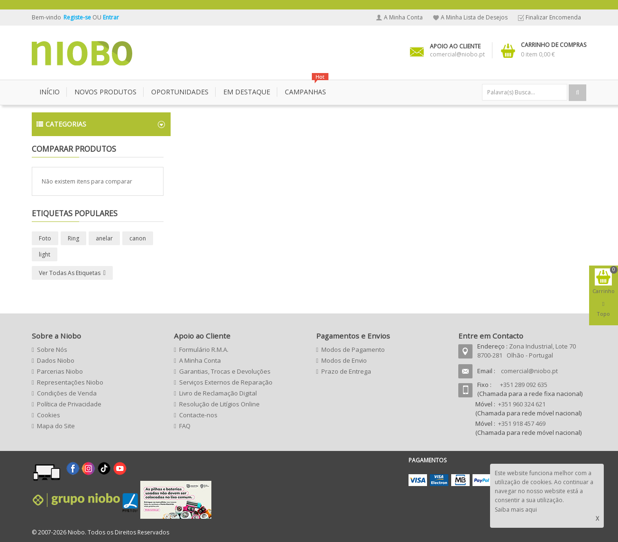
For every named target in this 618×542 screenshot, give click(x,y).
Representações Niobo (70, 382)
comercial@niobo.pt (529, 371)
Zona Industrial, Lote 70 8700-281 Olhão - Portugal (526, 350)
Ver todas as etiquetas (69, 273)
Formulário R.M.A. (203, 349)
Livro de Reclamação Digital (218, 393)
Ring (73, 238)
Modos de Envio (344, 360)
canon (137, 238)
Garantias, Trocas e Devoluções (225, 371)
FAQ (185, 426)
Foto (45, 238)
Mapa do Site (56, 426)
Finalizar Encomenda (553, 17)
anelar (104, 238)
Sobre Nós (52, 349)
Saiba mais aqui (516, 509)
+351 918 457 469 (521, 423)
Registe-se (78, 17)
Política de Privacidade (69, 404)
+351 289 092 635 (523, 384)
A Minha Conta (403, 17)
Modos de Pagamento (353, 349)
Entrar (111, 17)
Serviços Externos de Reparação (226, 382)
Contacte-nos (198, 415)
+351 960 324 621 (521, 404)
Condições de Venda (67, 393)
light (44, 254)
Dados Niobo (55, 360)
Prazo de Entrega (346, 371)
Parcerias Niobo (60, 371)
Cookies (48, 415)
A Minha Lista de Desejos (474, 17)
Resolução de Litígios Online (219, 404)
